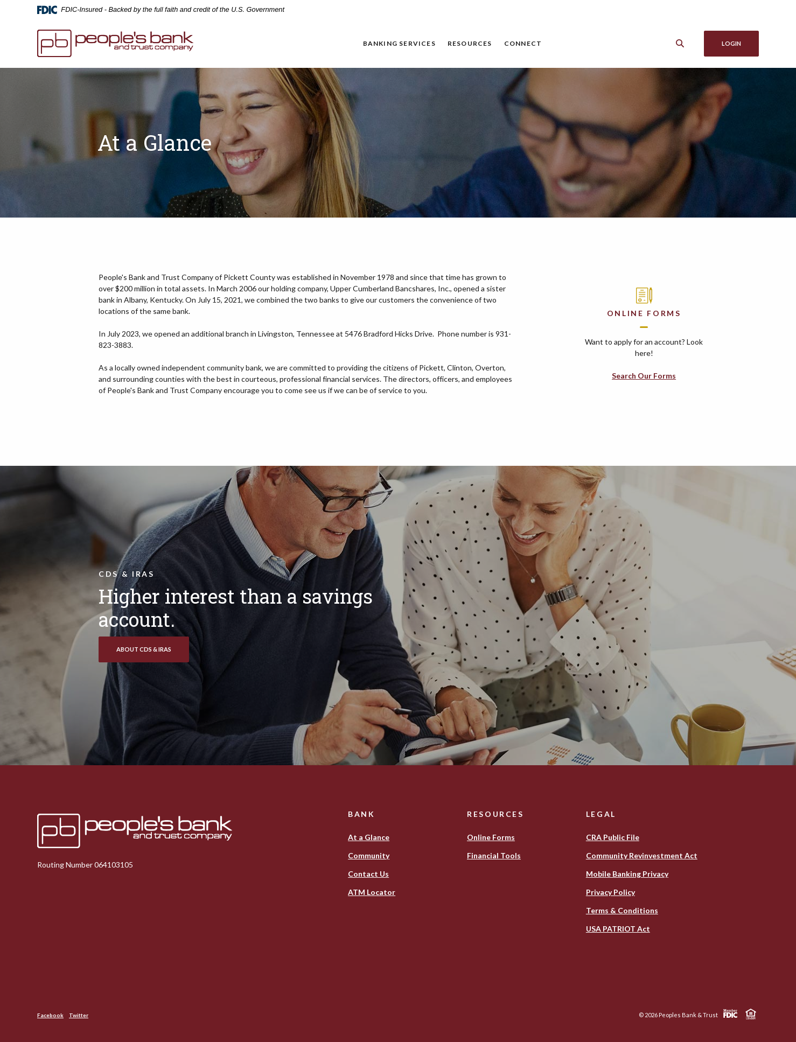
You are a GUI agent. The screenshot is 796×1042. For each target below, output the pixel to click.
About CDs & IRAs (143, 649)
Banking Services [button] (399, 43)
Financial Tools (494, 855)
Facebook (50, 1015)
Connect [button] (523, 43)
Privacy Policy (610, 892)
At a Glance (368, 837)
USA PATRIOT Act (618, 928)
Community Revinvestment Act (641, 855)
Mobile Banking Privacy (627, 873)
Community (368, 855)
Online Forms (491, 837)
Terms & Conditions (622, 910)
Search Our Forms (644, 375)
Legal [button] (601, 814)
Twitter (78, 1015)
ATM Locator (371, 892)
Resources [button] (470, 43)
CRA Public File (612, 837)
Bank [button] (361, 814)
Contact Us (368, 873)
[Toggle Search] (680, 43)
